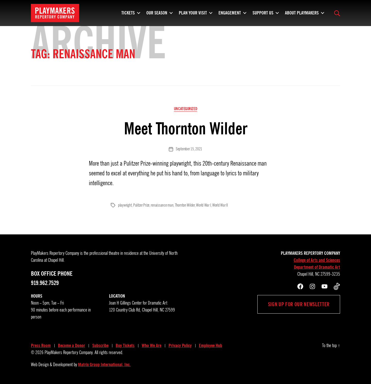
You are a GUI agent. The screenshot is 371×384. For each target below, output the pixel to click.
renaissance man (162, 205)
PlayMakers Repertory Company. (69, 352)
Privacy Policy (180, 345)
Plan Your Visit (193, 14)
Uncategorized (185, 109)
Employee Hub (210, 345)
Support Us (262, 14)
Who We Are (151, 345)
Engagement (229, 14)
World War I (203, 205)
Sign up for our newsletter (299, 304)
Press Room (41, 345)
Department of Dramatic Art (317, 267)
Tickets (128, 14)
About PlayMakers (302, 14)
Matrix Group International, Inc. (104, 365)
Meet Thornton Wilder (185, 129)
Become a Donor (71, 345)
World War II (220, 205)
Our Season (156, 14)
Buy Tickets (125, 345)
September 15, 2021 (189, 149)
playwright (125, 205)
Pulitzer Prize (141, 205)
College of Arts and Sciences (317, 260)
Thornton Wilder (185, 205)
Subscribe (100, 345)
